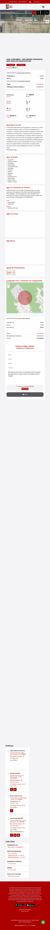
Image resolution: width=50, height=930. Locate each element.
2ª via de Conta (12, 863)
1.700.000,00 (40, 84)
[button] (30, 1)
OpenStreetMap (40, 312)
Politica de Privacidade (14, 876)
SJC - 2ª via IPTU (12, 853)
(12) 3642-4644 (14, 782)
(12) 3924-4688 (14, 825)
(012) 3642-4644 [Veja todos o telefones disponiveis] (22, 1)
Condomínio (16, 59)
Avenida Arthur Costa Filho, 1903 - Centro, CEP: (18, 798)
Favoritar (11, 65)
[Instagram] (11, 789)
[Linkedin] (18, 835)
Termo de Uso (25, 911)
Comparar (21, 65)
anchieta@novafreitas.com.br (17, 784)
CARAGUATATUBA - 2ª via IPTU (16, 855)
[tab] (34, 13)
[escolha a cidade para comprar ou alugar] (37, 1)
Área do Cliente (13, 1)
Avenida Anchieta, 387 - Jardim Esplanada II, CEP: (18, 821)
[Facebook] (15, 789)
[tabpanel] (25, 21)
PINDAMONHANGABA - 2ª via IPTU (17, 857)
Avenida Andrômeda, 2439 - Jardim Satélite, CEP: (18, 753)
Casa (8, 59)
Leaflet (33, 312)
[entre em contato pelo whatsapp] (42, 922)
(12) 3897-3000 (14, 803)
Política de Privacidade (25, 909)
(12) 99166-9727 (14, 758)
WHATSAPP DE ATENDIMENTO (16, 847)
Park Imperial (27, 59)
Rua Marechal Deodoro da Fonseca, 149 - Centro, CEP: (16, 777)
